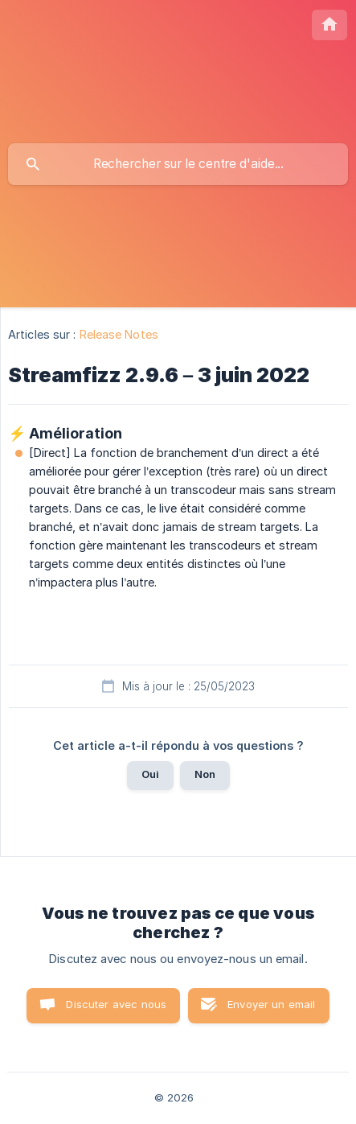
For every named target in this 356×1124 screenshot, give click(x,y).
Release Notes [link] (119, 334)
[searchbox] (178, 164)
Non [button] (204, 774)
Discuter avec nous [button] (116, 1004)
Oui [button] (150, 774)
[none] (329, 25)
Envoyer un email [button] (271, 1004)
